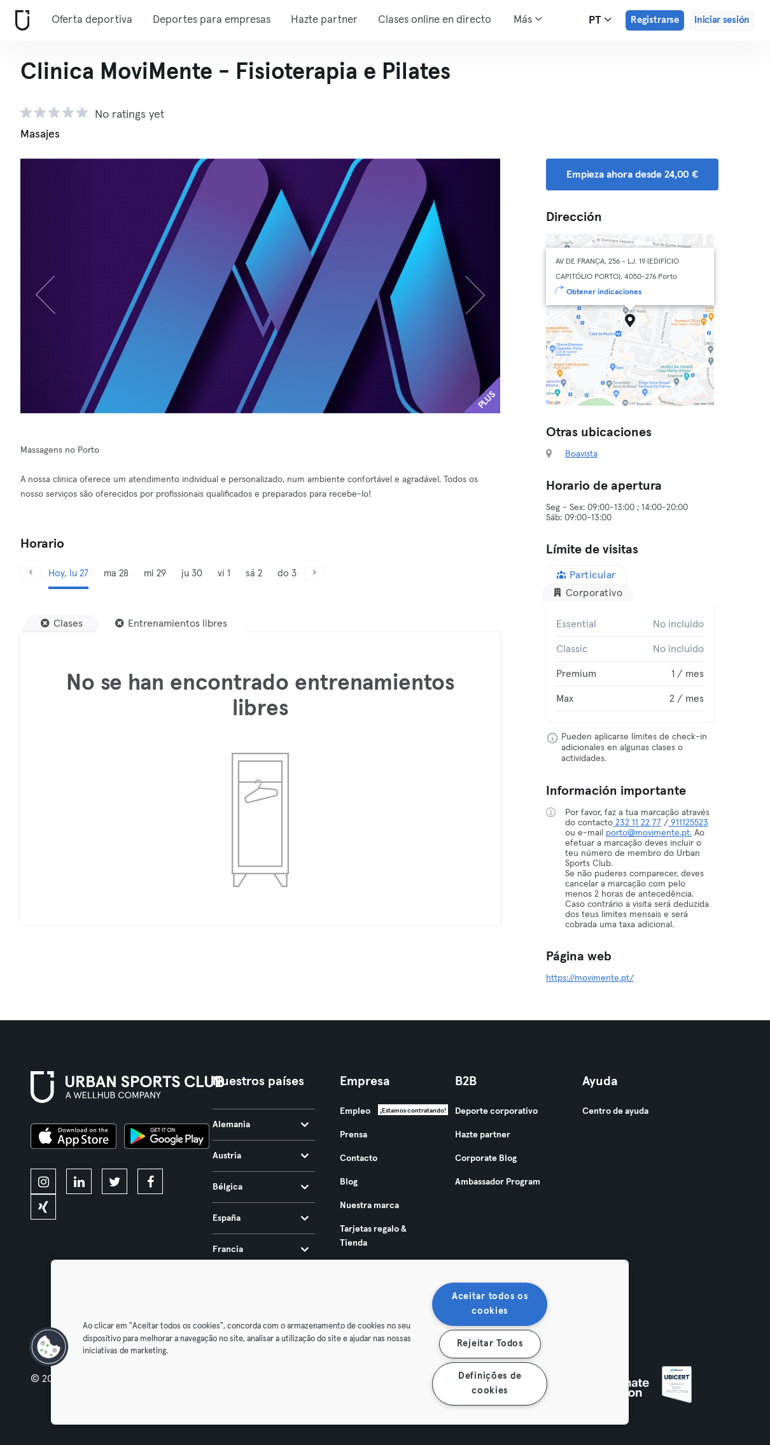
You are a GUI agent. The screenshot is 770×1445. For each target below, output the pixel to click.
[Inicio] (19, 20)
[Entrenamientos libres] (171, 623)
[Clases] (61, 623)
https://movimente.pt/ (590, 978)
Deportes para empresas (211, 20)
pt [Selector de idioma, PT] (600, 19)
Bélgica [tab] (261, 1187)
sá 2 (254, 573)
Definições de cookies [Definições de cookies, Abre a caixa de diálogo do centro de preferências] (489, 1383)
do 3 (287, 573)
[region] (340, 1342)
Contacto (358, 1158)
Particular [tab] (586, 574)
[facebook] (150, 1181)
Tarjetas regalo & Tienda (373, 1236)
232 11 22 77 (637, 822)
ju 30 (191, 573)
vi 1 (224, 573)
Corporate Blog (486, 1158)
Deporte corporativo (496, 1111)
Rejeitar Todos (490, 1343)
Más (528, 19)
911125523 (688, 822)
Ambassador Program (497, 1182)
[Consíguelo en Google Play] (166, 1138)
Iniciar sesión (722, 20)
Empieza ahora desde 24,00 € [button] (632, 174)
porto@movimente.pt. (649, 833)
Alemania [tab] (261, 1124)
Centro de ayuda (615, 1111)
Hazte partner (324, 20)
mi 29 (155, 573)
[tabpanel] (630, 661)
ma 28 (116, 573)
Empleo (355, 1111)
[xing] (43, 1207)
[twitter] (114, 1181)
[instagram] (43, 1181)
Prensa (353, 1134)
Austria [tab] (261, 1156)
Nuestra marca (369, 1205)
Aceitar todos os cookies (490, 1304)
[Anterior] (56, 286)
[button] (49, 1347)
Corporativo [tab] (587, 592)
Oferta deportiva (92, 20)
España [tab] (261, 1218)
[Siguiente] (464, 286)
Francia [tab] (261, 1249)
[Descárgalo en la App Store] (73, 1138)
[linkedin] (79, 1181)
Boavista (581, 454)
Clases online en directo (434, 20)
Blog (349, 1182)
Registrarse (655, 20)
